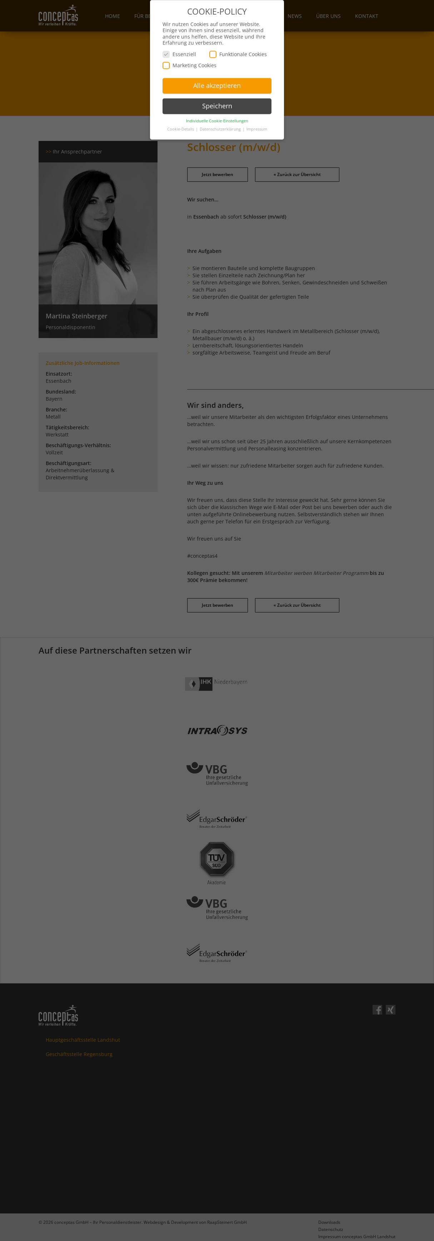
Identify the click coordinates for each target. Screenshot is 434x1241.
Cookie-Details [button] (181, 124)
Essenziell (179, 50)
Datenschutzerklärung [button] (221, 124)
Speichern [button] (217, 102)
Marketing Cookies (189, 61)
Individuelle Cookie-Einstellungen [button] (217, 116)
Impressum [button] (256, 124)
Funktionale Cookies (238, 50)
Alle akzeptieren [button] (217, 81)
